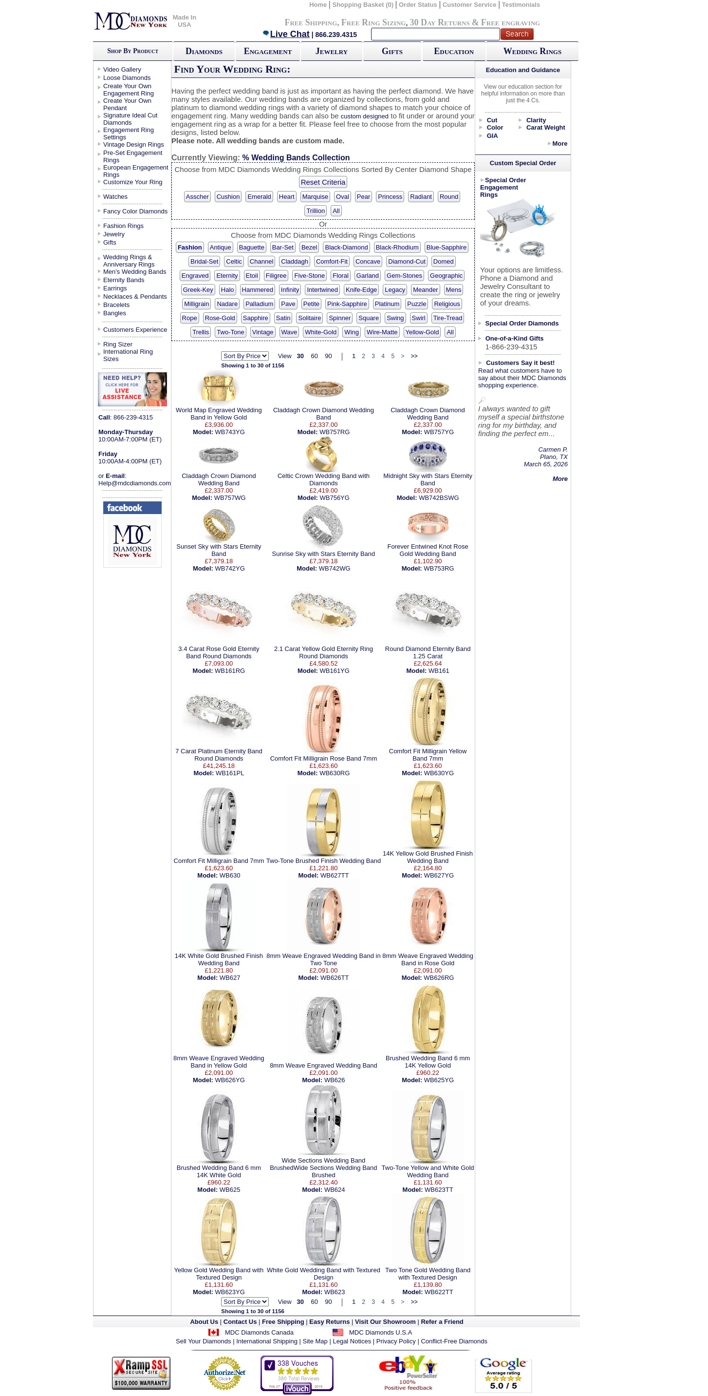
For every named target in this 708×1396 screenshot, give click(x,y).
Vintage (263, 332)
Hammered (257, 289)
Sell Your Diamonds (203, 1341)
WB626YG (229, 1080)
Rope (189, 318)
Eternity (227, 275)
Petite (311, 303)
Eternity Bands (124, 280)
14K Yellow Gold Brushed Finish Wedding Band (428, 857)
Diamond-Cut (407, 261)
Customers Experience (135, 329)
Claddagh (294, 261)
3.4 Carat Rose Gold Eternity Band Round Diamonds (218, 652)
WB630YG (439, 773)
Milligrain (196, 303)
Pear (363, 196)
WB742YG (229, 568)
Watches (115, 196)
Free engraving (510, 22)
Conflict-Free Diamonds (454, 1341)
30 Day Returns (439, 22)
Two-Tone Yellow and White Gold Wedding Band (428, 1171)
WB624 (334, 1189)
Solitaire (309, 318)
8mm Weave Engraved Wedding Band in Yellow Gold (218, 1061)
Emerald (259, 196)
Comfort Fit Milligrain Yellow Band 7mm (428, 754)
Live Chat (286, 34)
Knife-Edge (361, 289)
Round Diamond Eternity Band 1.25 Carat (428, 652)
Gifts (392, 51)
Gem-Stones (404, 275)
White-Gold (320, 332)
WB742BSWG (439, 497)
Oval (342, 196)
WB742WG (335, 568)
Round (449, 196)
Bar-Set (283, 247)
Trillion (315, 210)
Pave (288, 303)
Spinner (340, 318)
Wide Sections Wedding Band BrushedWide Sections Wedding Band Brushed (323, 1168)
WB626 (334, 1080)
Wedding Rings (532, 51)
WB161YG (334, 670)
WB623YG (229, 1292)
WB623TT (439, 1189)
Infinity (290, 289)
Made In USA (184, 21)
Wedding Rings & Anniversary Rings (129, 260)
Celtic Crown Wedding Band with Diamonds (324, 479)
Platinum (387, 303)
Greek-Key (198, 289)
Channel (261, 261)
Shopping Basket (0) (363, 4)
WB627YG (439, 875)
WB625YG (439, 1080)
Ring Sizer (117, 344)
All (336, 210)
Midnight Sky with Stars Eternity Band (427, 479)
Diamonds (204, 51)
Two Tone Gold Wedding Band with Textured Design (427, 1273)
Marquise (315, 196)
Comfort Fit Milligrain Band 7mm (219, 860)
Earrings (115, 288)
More (559, 143)
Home (318, 4)
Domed (443, 261)
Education (454, 51)
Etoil (252, 275)
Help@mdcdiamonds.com (134, 483)
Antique (220, 247)
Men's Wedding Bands (134, 271)
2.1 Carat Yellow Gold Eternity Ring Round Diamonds (323, 652)
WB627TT (334, 875)
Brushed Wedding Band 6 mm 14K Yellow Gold (428, 1061)
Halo (227, 289)
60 (314, 356)
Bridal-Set (204, 261)
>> (414, 356)
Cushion (228, 196)
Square (368, 318)
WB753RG (439, 568)
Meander (425, 289)
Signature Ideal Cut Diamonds (130, 119)
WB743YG (229, 432)
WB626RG (439, 977)
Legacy (395, 289)
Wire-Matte (382, 332)
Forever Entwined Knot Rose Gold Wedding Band (427, 550)
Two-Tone (230, 332)
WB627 (230, 977)
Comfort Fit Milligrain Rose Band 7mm (323, 758)
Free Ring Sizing (373, 22)
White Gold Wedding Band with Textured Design (323, 1273)
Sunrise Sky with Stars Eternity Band (323, 553)
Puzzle (416, 303)
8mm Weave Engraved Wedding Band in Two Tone (323, 959)
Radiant (421, 196)
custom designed (365, 116)
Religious (447, 303)
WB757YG (439, 432)
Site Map (315, 1341)
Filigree (276, 275)
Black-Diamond (346, 247)
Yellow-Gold (422, 332)
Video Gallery (122, 69)
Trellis (200, 332)
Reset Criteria (323, 182)
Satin (283, 318)
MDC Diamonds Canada (259, 1332)
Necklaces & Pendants (135, 296)
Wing (351, 332)
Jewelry (332, 51)
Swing (395, 318)
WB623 (334, 1292)
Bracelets (116, 304)
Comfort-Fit (332, 261)
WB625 (230, 1189)
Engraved (195, 275)
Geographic (446, 275)
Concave (367, 261)
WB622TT (439, 1292)
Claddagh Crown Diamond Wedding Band (323, 413)
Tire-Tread (448, 318)
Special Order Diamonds (522, 323)
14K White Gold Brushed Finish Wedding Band (219, 959)
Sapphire (255, 318)
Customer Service (470, 4)
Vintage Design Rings (133, 144)
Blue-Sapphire (446, 247)
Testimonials (521, 4)
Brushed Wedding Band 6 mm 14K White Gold (219, 1171)
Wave (289, 332)
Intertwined (322, 289)
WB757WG (230, 497)
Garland (367, 275)
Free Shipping (310, 22)
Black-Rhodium (397, 247)
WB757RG (334, 432)
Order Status (418, 4)
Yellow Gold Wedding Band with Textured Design (219, 1273)
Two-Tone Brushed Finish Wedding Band (323, 860)
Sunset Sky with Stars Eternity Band (218, 550)
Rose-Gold (220, 318)
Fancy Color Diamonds (135, 211)
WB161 (439, 670)
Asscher (197, 196)
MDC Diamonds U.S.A (380, 1332)
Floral (341, 275)
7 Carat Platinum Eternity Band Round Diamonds (218, 754)
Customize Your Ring (132, 182)
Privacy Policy (396, 1341)
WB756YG (334, 497)
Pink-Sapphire (347, 303)
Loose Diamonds (127, 77)
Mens (454, 289)
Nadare (227, 303)
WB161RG (230, 670)
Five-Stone (309, 275)
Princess (390, 196)
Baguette (251, 247)
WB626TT (334, 977)
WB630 (230, 875)
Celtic (234, 261)
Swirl (419, 318)
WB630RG (334, 773)
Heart (287, 196)
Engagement (268, 51)
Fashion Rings (123, 225)
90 (328, 356)
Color (495, 127)
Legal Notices (352, 1341)
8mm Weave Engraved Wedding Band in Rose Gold (427, 959)
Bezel (309, 247)
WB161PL (230, 773)
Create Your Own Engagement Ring (128, 89)
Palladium (259, 303)
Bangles (114, 313)
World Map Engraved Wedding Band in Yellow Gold (219, 413)
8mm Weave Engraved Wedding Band (323, 1065)
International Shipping (267, 1341)
